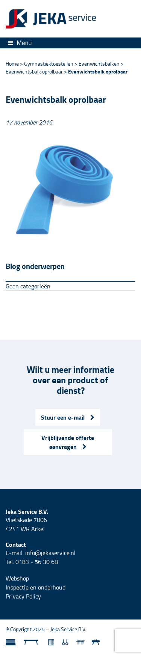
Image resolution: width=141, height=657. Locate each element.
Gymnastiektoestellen (48, 63)
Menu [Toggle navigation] (20, 43)
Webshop (17, 578)
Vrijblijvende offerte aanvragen (67, 442)
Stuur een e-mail (67, 417)
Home (12, 63)
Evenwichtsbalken (99, 63)
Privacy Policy (23, 596)
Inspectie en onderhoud (35, 587)
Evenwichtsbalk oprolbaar (34, 71)
